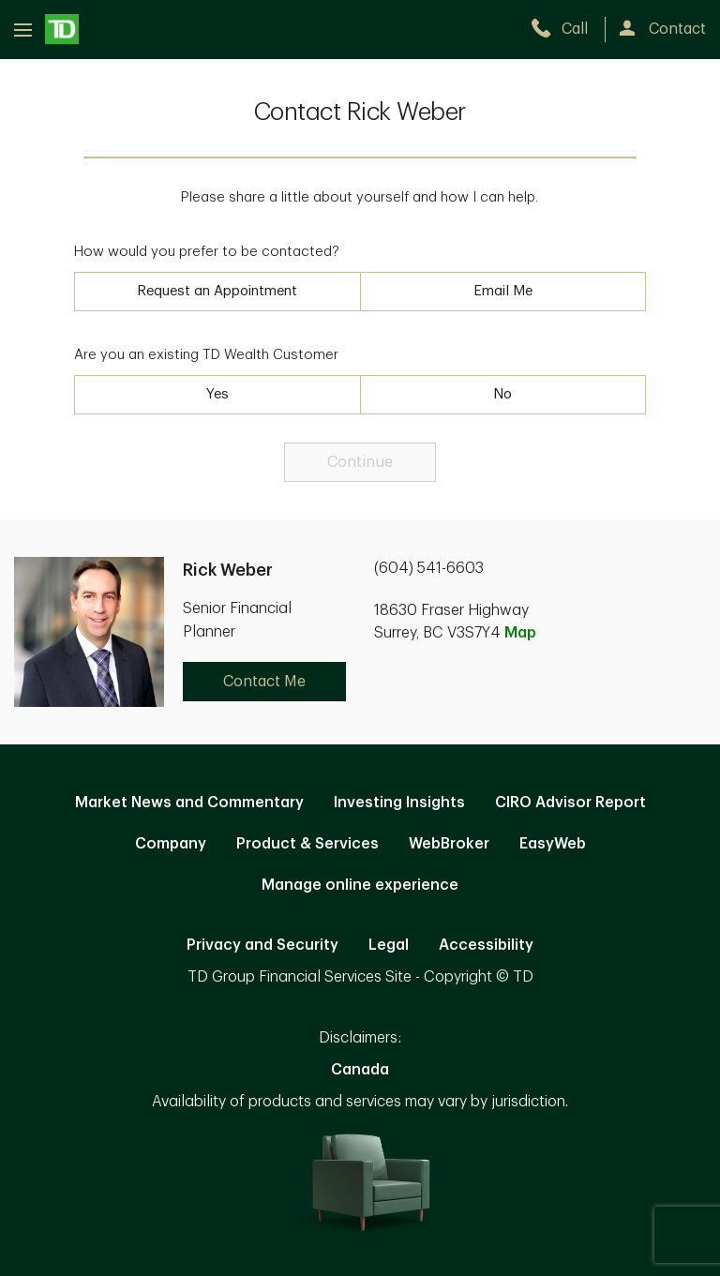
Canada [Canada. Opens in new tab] (360, 1069)
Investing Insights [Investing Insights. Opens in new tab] (399, 802)
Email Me (502, 291)
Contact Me (264, 681)
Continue (360, 462)
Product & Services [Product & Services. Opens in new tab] (307, 843)
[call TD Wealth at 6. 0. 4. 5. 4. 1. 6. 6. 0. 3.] (568, 29)
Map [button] (520, 632)
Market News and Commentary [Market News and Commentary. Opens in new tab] (189, 802)
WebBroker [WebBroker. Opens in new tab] (449, 843)
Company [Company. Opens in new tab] (170, 843)
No (502, 394)
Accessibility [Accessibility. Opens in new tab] (486, 945)
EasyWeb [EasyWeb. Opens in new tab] (552, 843)
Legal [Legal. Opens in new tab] (388, 945)
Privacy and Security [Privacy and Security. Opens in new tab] (262, 945)
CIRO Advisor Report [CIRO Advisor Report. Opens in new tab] (570, 802)
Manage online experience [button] (360, 885)
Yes (217, 394)
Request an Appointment (217, 291)
